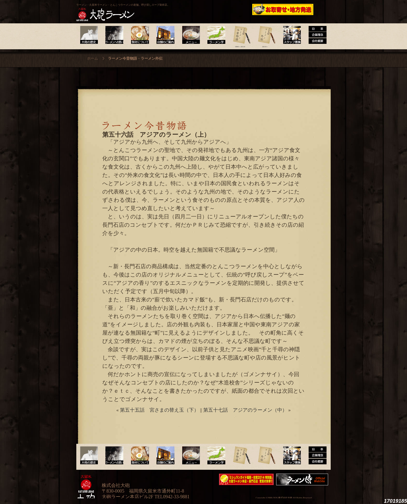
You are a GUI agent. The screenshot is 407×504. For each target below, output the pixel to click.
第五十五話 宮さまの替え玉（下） (159, 410)
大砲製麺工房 (225, 9)
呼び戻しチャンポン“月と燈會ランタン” (180, 9)
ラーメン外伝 (265, 35)
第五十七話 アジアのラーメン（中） (245, 410)
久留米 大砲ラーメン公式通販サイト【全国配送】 (283, 9)
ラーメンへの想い (114, 35)
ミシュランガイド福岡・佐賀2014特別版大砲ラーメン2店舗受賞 (246, 479)
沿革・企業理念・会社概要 (315, 455)
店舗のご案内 (164, 35)
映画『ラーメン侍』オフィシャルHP (303, 479)
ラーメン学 (214, 35)
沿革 (315, 35)
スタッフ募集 (290, 35)
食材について (139, 35)
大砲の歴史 (88, 35)
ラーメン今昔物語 (240, 35)
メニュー (189, 35)
